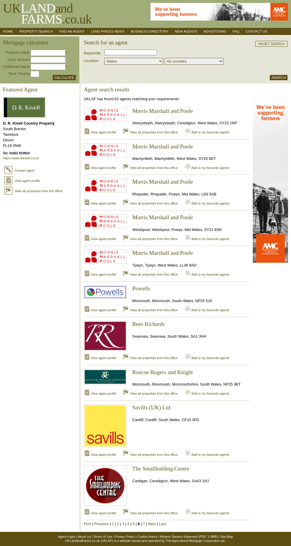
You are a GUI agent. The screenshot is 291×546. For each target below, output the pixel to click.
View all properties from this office (33, 191)
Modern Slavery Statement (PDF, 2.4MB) (189, 536)
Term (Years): (19, 73)
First (87, 524)
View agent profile (22, 180)
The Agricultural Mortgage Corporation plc (195, 540)
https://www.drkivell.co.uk (21, 158)
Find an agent (72, 31)
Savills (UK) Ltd (151, 407)
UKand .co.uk (47, 13)
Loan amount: (19, 59)
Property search (36, 31)
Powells (141, 288)
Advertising (215, 31)
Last (162, 524)
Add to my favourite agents (207, 132)
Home (8, 31)
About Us (84, 536)
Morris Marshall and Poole (162, 111)
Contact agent (19, 170)
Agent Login (66, 536)
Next (152, 524)
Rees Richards (148, 324)
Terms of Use (102, 536)
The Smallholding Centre (160, 468)
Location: (91, 60)
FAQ (236, 31)
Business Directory (150, 31)
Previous (101, 524)
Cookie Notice (147, 536)
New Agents (186, 31)
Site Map (226, 536)
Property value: (18, 52)
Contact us (256, 31)
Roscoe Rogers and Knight (162, 372)
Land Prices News (108, 31)
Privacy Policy (125, 536)
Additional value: (17, 66)
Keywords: (92, 53)
